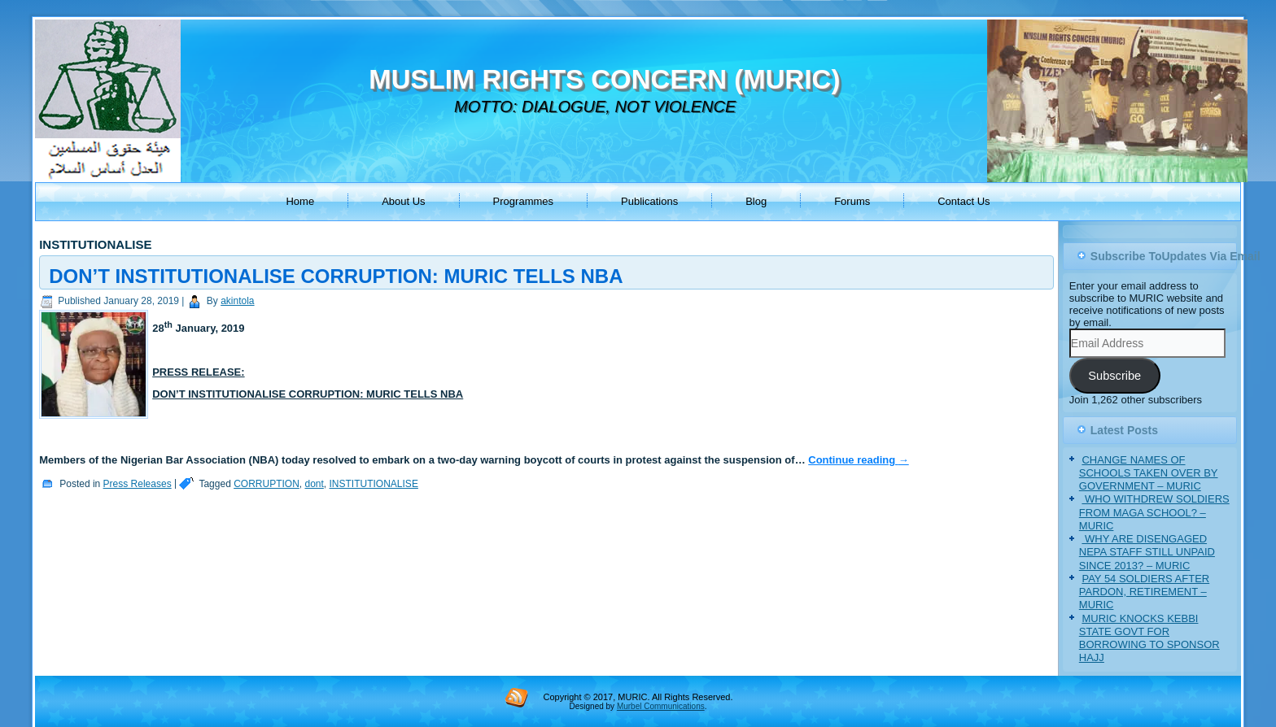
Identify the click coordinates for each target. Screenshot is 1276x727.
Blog (756, 201)
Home (300, 201)
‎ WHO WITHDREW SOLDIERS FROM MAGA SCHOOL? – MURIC (1154, 512)
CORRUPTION (266, 484)
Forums (852, 201)
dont (314, 484)
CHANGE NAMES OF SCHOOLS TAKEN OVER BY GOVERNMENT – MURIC (1148, 473)
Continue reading (858, 460)
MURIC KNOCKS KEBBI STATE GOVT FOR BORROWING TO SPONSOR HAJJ (1149, 638)
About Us (403, 201)
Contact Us (963, 201)
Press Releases (137, 484)
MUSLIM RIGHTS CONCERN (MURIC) (604, 79)
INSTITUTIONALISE (374, 484)
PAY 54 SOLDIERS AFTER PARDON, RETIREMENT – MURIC (1144, 592)
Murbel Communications (661, 706)
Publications (649, 201)
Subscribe (1114, 375)
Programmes (523, 201)
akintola (237, 301)
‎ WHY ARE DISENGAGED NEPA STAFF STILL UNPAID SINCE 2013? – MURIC (1147, 552)
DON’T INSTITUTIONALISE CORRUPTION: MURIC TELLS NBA (336, 276)
